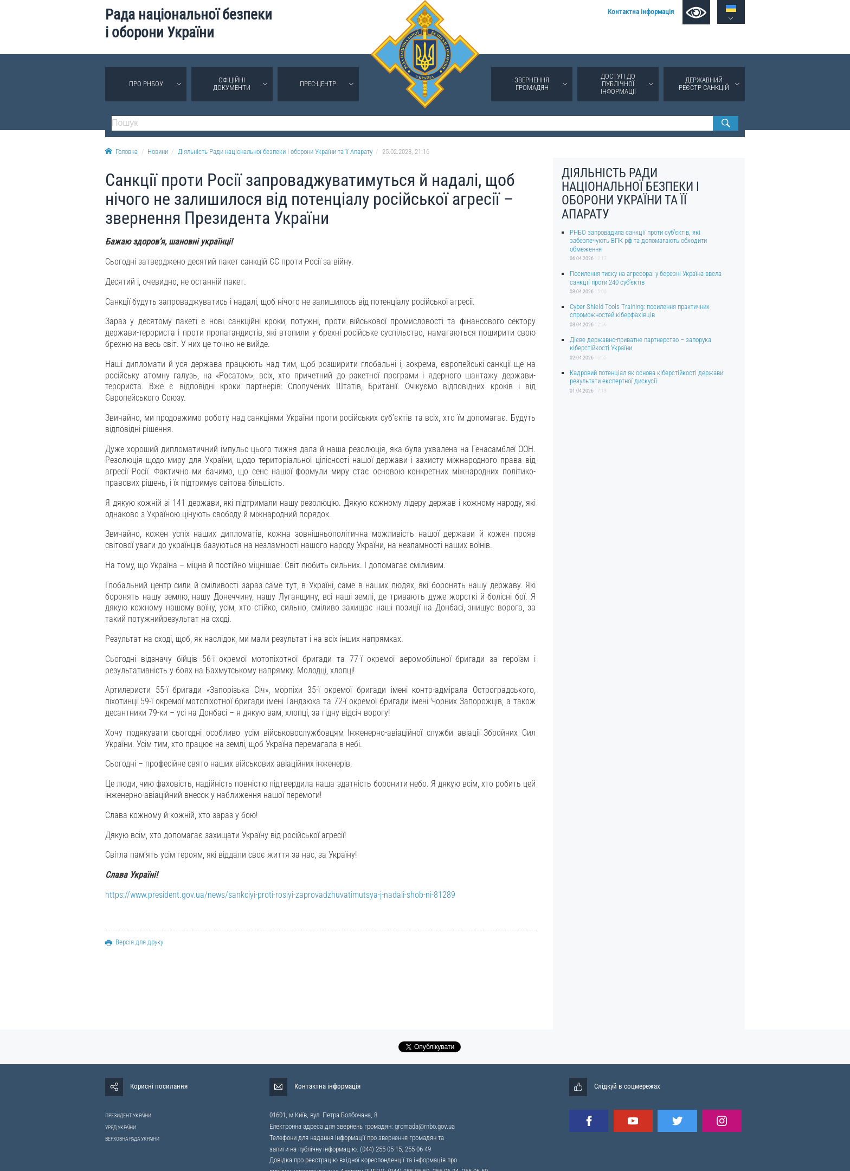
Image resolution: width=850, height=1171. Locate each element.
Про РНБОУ (146, 84)
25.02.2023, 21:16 (405, 151)
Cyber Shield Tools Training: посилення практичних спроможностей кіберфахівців (640, 311)
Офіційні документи (231, 84)
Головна (121, 151)
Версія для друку (134, 942)
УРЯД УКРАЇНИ (120, 1127)
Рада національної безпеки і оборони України (188, 23)
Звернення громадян (531, 84)
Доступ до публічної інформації (618, 83)
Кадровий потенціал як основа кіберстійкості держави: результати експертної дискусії (647, 377)
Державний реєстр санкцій (704, 84)
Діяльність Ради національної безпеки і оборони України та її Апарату (275, 151)
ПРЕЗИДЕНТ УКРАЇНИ (128, 1115)
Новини (157, 151)
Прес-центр (318, 84)
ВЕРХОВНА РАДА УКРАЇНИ (132, 1138)
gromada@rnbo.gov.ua (425, 1126)
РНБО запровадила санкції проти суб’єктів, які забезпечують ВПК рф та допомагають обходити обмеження (638, 240)
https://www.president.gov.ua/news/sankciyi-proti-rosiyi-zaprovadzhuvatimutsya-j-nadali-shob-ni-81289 (280, 895)
